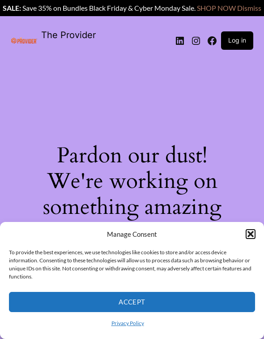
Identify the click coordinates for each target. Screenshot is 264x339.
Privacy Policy (127, 323)
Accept (132, 302)
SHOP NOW (216, 8)
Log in (237, 40)
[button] (250, 234)
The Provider (68, 35)
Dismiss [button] (249, 8)
